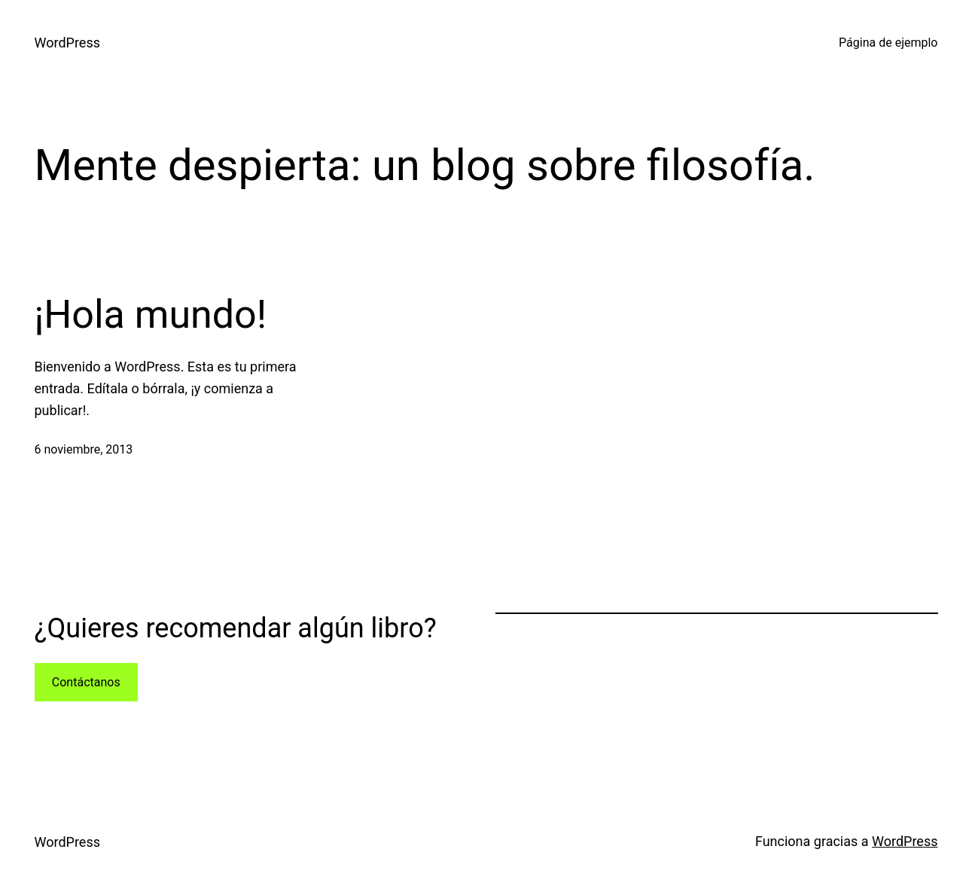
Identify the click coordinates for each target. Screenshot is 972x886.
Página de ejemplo (888, 42)
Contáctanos (86, 682)
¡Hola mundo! (151, 315)
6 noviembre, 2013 (84, 449)
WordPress (67, 42)
